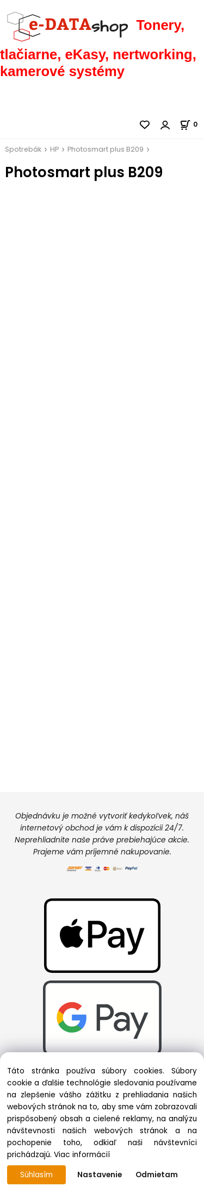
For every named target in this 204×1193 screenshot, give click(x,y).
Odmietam (156, 1175)
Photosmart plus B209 (105, 149)
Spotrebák (23, 149)
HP (54, 149)
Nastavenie (99, 1175)
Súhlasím (36, 1175)
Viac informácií (82, 1155)
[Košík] (192, 124)
